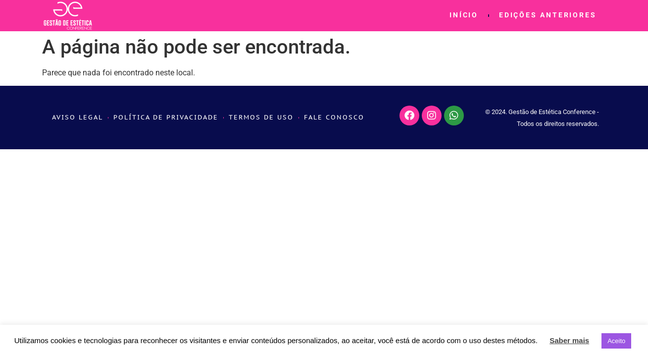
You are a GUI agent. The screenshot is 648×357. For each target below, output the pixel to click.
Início (463, 15)
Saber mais (569, 340)
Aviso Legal (77, 117)
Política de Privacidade (165, 117)
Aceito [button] (616, 341)
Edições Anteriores (547, 15)
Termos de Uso (261, 117)
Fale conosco (334, 117)
